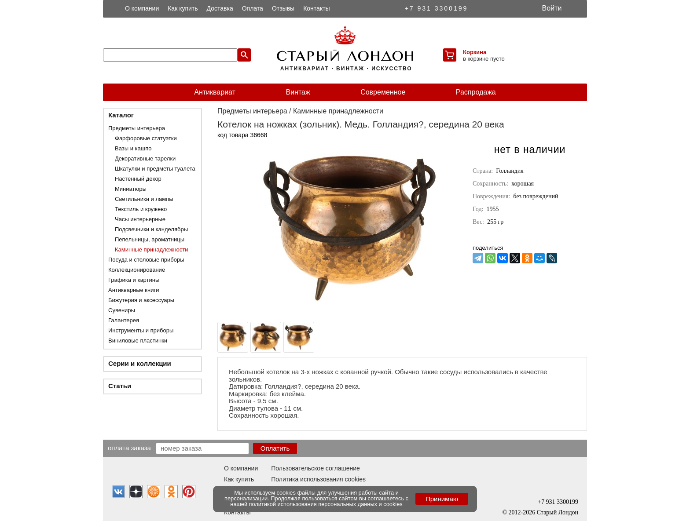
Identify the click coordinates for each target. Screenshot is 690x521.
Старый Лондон (557, 512)
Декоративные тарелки (145, 158)
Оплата (252, 8)
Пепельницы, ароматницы (149, 239)
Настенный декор (138, 178)
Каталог (121, 115)
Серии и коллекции (139, 363)
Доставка (220, 8)
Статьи (119, 386)
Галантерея (123, 320)
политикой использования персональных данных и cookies (326, 504)
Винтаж (298, 92)
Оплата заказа (129, 447)
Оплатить (275, 448)
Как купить (183, 8)
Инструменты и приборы (140, 330)
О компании (142, 8)
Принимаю (442, 499)
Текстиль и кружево (141, 209)
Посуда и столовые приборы (146, 259)
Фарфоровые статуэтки (146, 138)
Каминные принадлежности (151, 249)
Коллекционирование (136, 269)
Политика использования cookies (318, 479)
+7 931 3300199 (436, 8)
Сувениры (121, 310)
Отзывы (283, 8)
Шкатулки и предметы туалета (155, 168)
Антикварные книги (133, 290)
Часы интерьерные (140, 219)
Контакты (316, 8)
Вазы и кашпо (133, 148)
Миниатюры (131, 189)
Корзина (474, 52)
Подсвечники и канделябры (151, 229)
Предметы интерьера (136, 128)
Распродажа (476, 92)
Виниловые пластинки (137, 340)
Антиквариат (214, 92)
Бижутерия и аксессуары (141, 300)
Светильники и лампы (144, 199)
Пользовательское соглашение (315, 468)
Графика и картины (133, 280)
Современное (382, 92)
